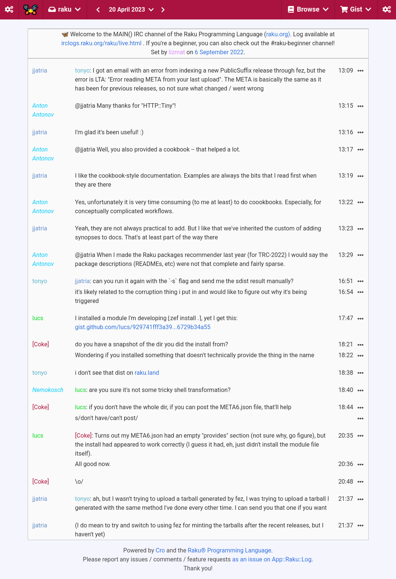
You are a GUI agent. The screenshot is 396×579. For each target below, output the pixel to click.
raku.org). (279, 34)
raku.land (147, 372)
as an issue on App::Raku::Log (271, 559)
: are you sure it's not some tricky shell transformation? (153, 389)
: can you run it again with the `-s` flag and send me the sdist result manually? (184, 281)
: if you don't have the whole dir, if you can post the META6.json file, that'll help (183, 407)
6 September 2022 (219, 52)
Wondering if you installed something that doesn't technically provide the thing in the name (194, 355)
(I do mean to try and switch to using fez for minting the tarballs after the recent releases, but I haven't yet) (199, 530)
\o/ (79, 481)
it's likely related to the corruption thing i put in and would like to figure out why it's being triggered (191, 296)
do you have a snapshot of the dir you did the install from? (151, 344)
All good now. (93, 464)
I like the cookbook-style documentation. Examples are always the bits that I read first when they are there (196, 180)
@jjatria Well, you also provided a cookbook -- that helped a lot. (157, 149)
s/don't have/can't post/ (106, 418)
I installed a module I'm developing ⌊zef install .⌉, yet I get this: (156, 323)
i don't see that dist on (117, 372)
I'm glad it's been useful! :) (109, 132)
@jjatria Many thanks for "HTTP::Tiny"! (125, 105)
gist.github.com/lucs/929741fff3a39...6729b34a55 (143, 327)
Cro (160, 550)
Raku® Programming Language (229, 550)
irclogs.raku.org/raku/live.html (101, 43)
